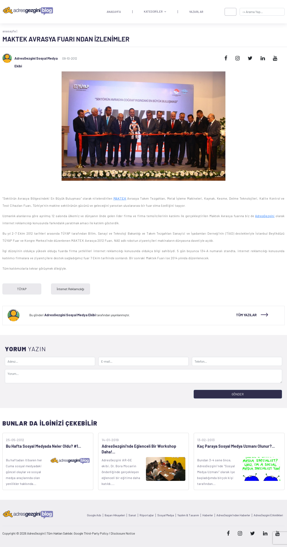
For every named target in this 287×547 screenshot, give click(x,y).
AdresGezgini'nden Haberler (233, 515)
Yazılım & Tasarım (188, 515)
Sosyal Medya (165, 515)
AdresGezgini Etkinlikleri (268, 515)
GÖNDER (238, 394)
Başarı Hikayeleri (115, 515)
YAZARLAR (196, 11)
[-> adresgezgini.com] (262, 12)
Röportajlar (147, 515)
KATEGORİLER (155, 11)
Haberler (207, 515)
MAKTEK (119, 198)
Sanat (132, 515)
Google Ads (94, 515)
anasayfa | (9, 31)
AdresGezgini (265, 216)
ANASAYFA (114, 11)
